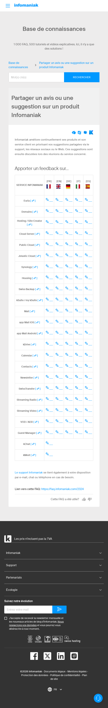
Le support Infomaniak (29, 472)
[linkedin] (58, 656)
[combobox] (51, 77)
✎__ (49, 200)
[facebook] (34, 656)
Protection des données (34, 675)
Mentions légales (76, 671)
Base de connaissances (18, 65)
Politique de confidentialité (65, 675)
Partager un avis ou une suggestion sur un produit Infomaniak (66, 65)
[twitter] (44, 656)
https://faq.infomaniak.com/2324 (62, 489)
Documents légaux (54, 671)
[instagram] (71, 656)
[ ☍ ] (33, 200)
